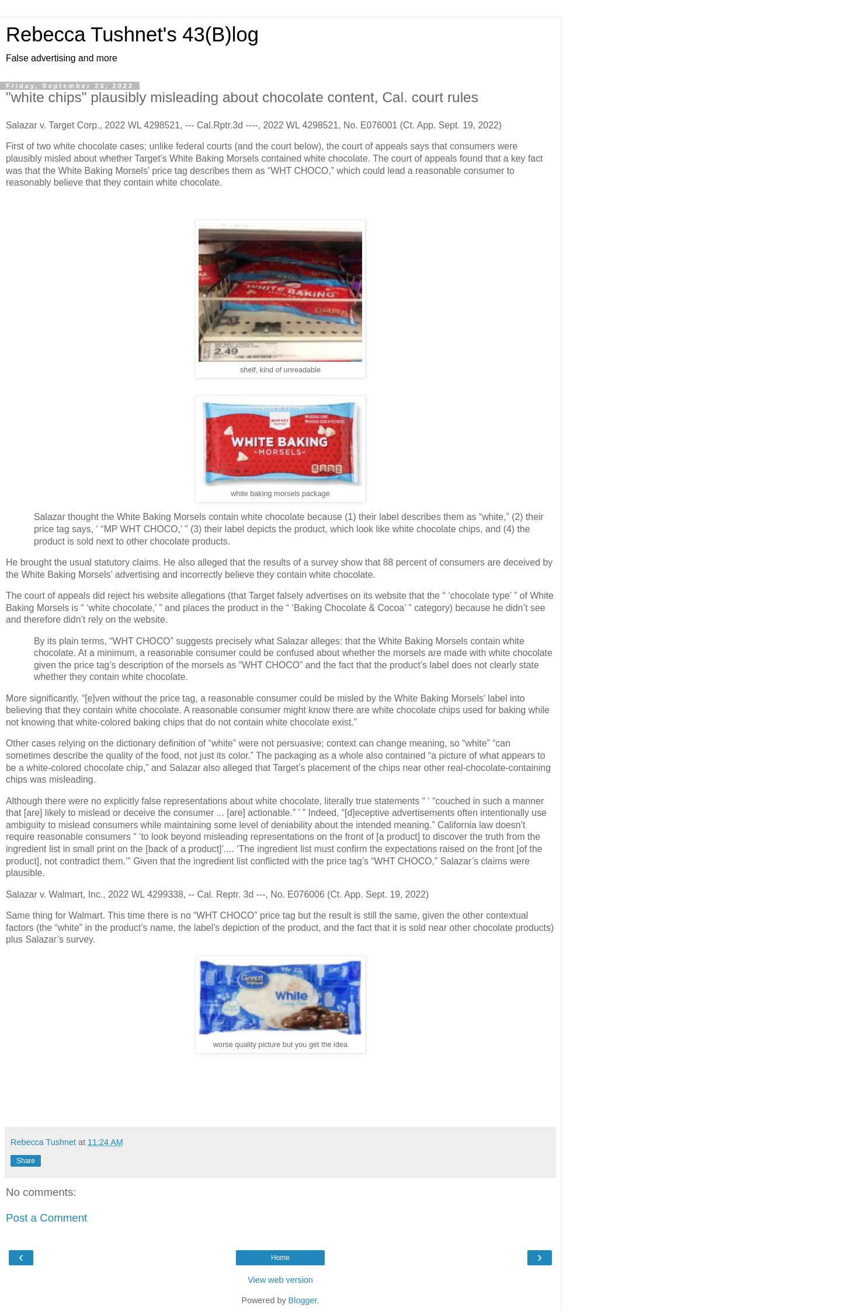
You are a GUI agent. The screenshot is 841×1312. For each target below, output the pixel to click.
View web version (280, 1280)
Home (280, 1258)
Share (25, 1161)
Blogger (303, 1300)
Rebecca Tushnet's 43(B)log (132, 34)
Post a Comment (46, 1218)
